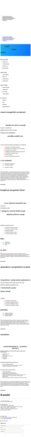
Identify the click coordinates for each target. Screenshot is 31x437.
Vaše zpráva (2, 417)
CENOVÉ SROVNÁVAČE (7, 3)
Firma (1, 402)
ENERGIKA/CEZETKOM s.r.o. (13, 434)
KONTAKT (5, 7)
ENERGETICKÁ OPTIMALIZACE (9, 5)
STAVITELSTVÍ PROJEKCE (8, 6)
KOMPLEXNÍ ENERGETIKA (8, 4)
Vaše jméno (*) (3, 400)
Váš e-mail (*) (2, 404)
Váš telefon (2, 406)
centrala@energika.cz (7, 393)
